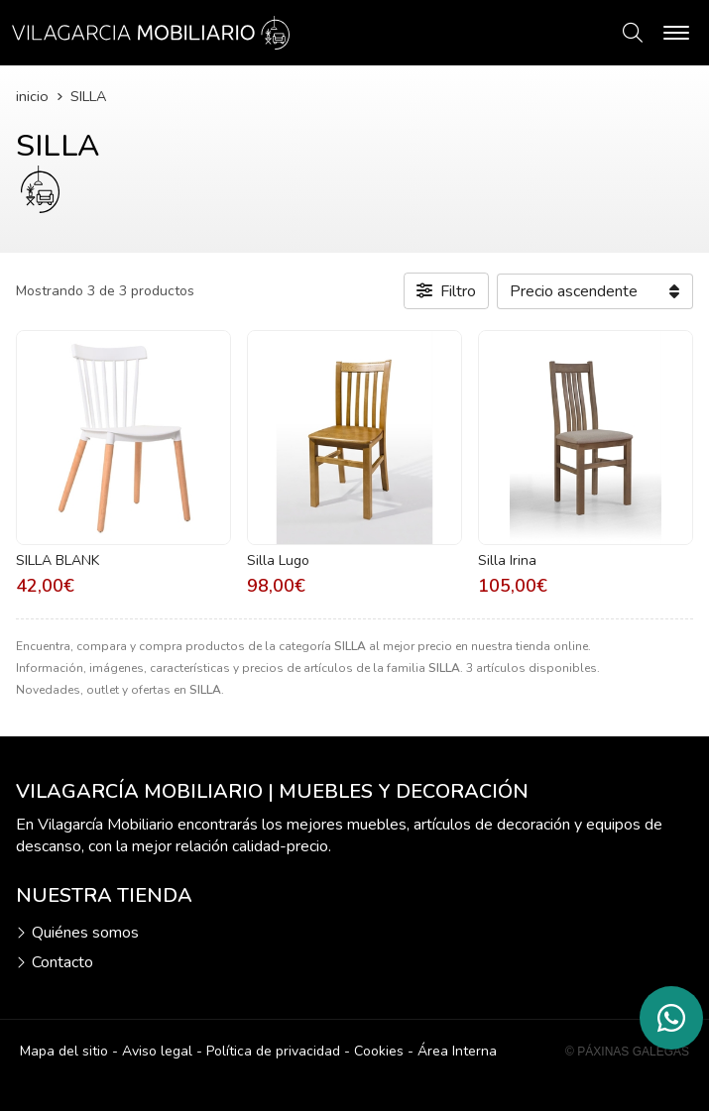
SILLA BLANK (57, 560)
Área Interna (457, 1051)
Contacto (62, 962)
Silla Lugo (278, 560)
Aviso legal (157, 1051)
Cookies (379, 1051)
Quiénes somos (85, 933)
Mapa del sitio (64, 1051)
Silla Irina (507, 560)
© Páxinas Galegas (627, 1051)
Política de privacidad (273, 1051)
